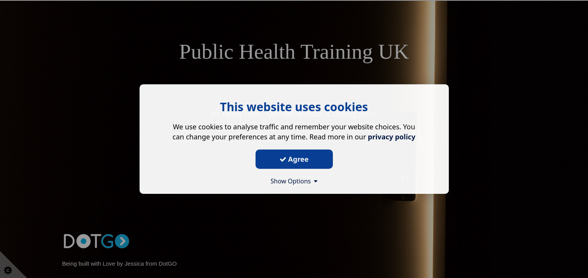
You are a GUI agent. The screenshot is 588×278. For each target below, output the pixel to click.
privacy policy (392, 136)
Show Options (294, 181)
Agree (294, 159)
